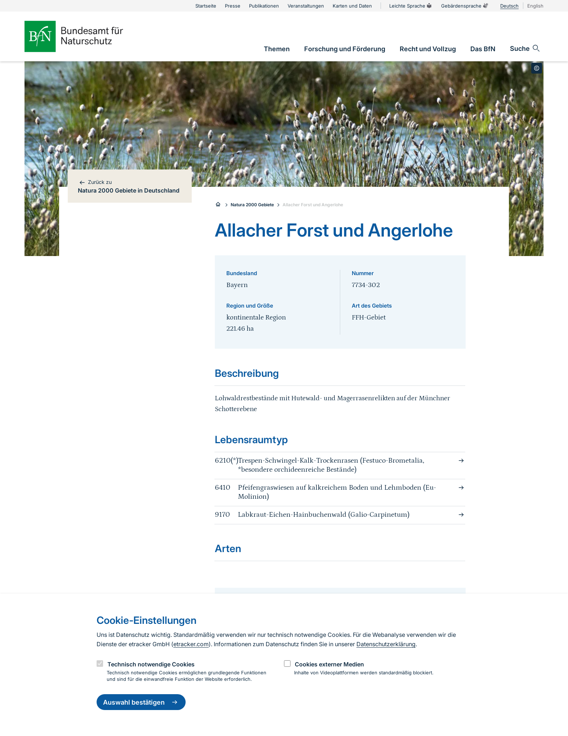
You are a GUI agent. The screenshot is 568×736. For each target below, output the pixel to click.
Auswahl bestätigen (141, 702)
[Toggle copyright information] (536, 68)
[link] (277, 49)
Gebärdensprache (465, 5)
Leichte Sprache (410, 5)
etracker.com (191, 644)
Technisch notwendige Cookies (151, 664)
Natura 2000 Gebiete (252, 204)
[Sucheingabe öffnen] (525, 48)
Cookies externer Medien (329, 664)
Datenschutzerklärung (386, 644)
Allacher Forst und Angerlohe (313, 204)
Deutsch (509, 6)
